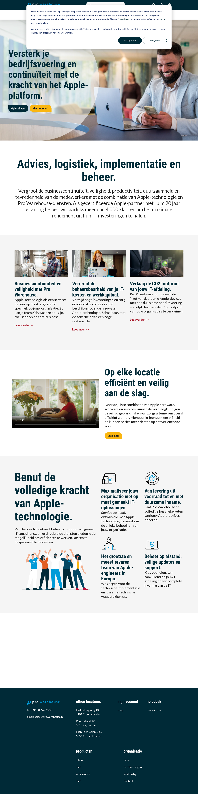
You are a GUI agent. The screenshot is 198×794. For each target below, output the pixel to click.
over (126, 760)
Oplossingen (18, 108)
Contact (128, 781)
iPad (78, 767)
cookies (162, 19)
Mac (78, 781)
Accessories (83, 774)
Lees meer (80, 329)
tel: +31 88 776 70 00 (39, 710)
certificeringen (133, 767)
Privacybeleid (123, 19)
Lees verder (24, 325)
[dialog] (99, 27)
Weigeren (155, 40)
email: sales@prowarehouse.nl (45, 716)
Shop (120, 710)
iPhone (80, 760)
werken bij (130, 774)
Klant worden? (41, 108)
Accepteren (130, 40)
